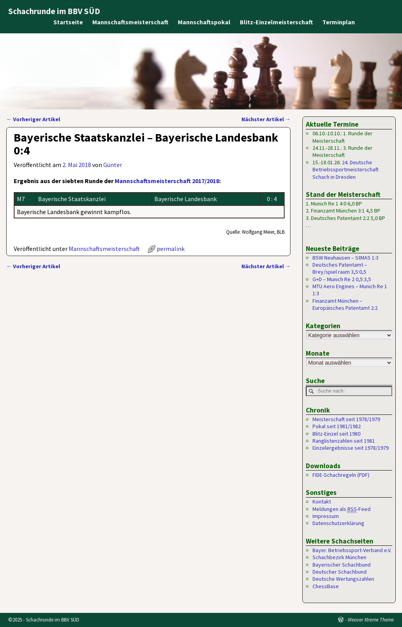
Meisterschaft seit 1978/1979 (346, 419)
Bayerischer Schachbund (341, 564)
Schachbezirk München (339, 557)
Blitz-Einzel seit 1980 (336, 433)
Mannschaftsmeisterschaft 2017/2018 (167, 181)
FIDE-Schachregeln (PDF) (340, 474)
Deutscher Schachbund (339, 571)
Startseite (68, 22)
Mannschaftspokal (204, 22)
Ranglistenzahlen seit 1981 (343, 440)
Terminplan (338, 22)
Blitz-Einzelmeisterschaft (276, 22)
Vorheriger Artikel (33, 119)
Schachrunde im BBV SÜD (54, 11)
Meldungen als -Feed (341, 509)
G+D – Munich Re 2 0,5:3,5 (341, 279)
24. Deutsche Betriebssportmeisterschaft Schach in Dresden (345, 169)
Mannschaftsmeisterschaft (130, 22)
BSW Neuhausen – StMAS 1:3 (345, 257)
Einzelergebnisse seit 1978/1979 (350, 448)
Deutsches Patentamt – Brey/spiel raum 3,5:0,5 (339, 268)
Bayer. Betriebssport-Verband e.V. (351, 550)
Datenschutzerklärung (338, 523)
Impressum (325, 516)
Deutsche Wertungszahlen (343, 578)
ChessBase (325, 586)
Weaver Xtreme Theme (371, 619)
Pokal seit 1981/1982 (336, 426)
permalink (171, 249)
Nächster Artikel (266, 119)
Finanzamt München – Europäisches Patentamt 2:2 (345, 304)
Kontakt (321, 501)
